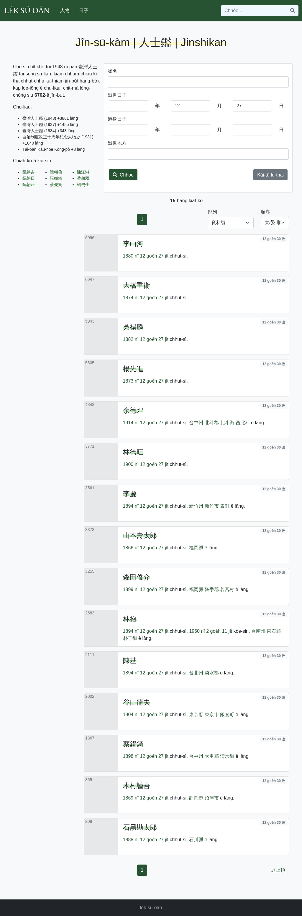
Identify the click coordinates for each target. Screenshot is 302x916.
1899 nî (131, 589)
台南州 (258, 631)
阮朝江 (28, 184)
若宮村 (227, 589)
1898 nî (131, 756)
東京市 (212, 714)
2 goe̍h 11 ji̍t (219, 631)
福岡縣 (196, 547)
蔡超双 (83, 178)
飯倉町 (227, 714)
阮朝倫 (56, 172)
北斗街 (227, 422)
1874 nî (131, 297)
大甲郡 (212, 756)
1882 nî (131, 339)
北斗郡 (212, 422)
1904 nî (131, 714)
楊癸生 (83, 184)
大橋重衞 (136, 285)
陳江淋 (83, 172)
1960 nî (197, 631)
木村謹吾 (136, 785)
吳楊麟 (133, 327)
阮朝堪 (56, 178)
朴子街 (130, 638)
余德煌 (133, 410)
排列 (212, 211)
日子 (83, 10)
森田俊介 (136, 577)
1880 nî (131, 255)
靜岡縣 (196, 797)
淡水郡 (212, 672)
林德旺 (133, 452)
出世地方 (117, 142)
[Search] (254, 10)
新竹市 (212, 506)
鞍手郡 (212, 589)
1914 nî (131, 422)
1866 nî (131, 547)
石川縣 (196, 839)
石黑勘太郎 (140, 827)
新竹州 (196, 506)
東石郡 (274, 631)
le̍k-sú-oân (151, 907)
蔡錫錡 (133, 744)
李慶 (130, 494)
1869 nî (131, 797)
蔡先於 (56, 184)
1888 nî (131, 839)
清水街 (227, 756)
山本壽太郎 (140, 535)
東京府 (196, 714)
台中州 (196, 422)
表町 (224, 506)
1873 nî (131, 380)
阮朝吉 (28, 172)
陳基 (130, 660)
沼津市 (212, 797)
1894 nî (131, 506)
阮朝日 (28, 178)
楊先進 (133, 369)
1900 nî (131, 464)
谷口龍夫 (136, 702)
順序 (265, 211)
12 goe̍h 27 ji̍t (154, 255)
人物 (65, 10)
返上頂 (278, 870)
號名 (112, 71)
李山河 (133, 243)
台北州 (196, 672)
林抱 (130, 619)
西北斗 (243, 422)
